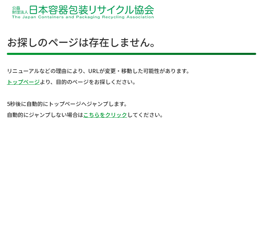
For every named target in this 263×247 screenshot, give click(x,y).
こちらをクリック (105, 114)
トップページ (23, 82)
